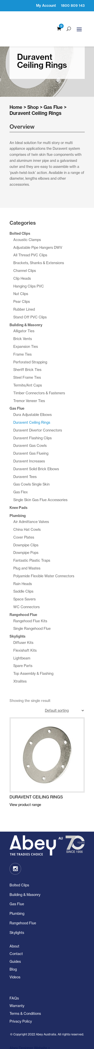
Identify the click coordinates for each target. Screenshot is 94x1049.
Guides (15, 952)
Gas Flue (53, 98)
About (14, 936)
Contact (16, 944)
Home (16, 98)
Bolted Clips (19, 875)
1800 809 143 (73, 5)
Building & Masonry (25, 885)
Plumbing (17, 904)
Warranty (17, 996)
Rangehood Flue (23, 913)
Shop (33, 98)
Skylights (17, 923)
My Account (46, 5)
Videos (15, 967)
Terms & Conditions (25, 1004)
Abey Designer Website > (30, 1038)
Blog (13, 960)
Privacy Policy (21, 1012)
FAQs (14, 988)
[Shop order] (64, 701)
